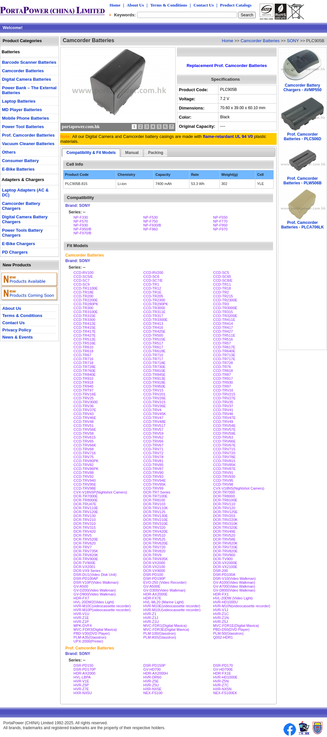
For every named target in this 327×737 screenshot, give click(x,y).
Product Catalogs (235, 5)
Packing (155, 152)
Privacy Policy (16, 329)
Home (115, 5)
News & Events (17, 337)
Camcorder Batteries (260, 40)
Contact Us (204, 5)
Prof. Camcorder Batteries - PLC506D (302, 136)
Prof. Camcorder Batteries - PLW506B (303, 180)
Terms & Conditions (168, 5)
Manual (132, 152)
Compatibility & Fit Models (91, 152)
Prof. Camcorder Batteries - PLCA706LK (302, 224)
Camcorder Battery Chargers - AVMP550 (303, 87)
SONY (293, 40)
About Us (135, 5)
